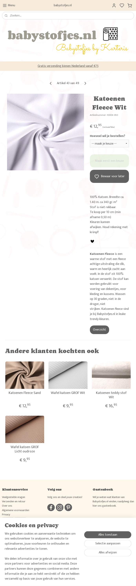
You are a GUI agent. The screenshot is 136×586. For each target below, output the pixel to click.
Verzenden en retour (13, 501)
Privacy (6, 514)
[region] (42, 558)
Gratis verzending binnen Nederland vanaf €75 (68, 66)
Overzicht (99, 329)
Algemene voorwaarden (15, 510)
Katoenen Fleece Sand (25, 393)
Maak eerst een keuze (109, 161)
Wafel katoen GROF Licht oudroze (25, 449)
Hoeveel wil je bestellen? (107, 136)
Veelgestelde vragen (13, 497)
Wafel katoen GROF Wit (68, 393)
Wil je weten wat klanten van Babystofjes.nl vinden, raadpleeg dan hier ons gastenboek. (113, 501)
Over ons (7, 505)
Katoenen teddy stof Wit (111, 395)
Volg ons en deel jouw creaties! (64, 497)
